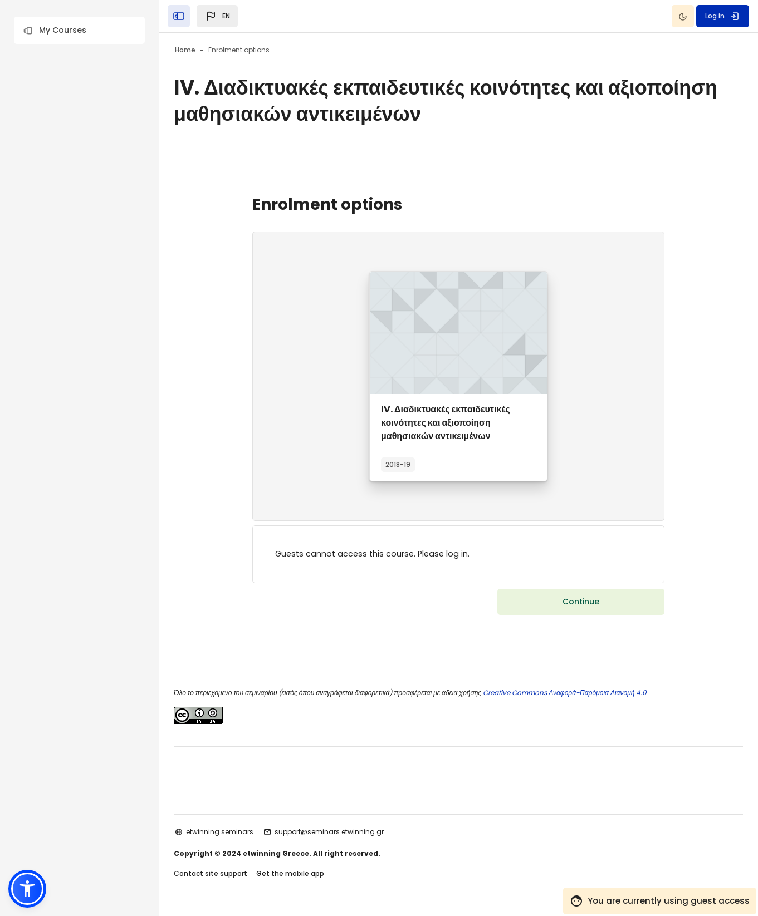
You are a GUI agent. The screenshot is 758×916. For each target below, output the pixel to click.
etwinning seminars (249, 833)
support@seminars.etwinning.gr (358, 833)
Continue (581, 602)
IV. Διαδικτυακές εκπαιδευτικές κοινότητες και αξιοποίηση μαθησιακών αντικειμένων (445, 422)
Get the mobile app (320, 876)
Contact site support (240, 876)
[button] (79, 30)
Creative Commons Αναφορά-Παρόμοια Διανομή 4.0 (593, 693)
